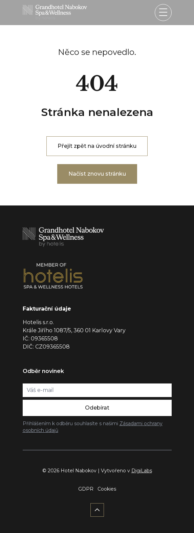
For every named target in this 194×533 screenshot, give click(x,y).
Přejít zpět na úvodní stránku (97, 146)
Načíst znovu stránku (97, 174)
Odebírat (97, 407)
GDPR (85, 489)
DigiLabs (141, 471)
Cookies (107, 489)
